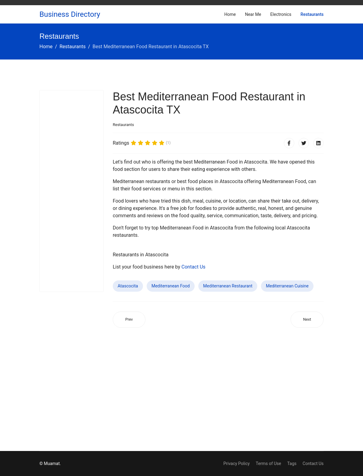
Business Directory (69, 14)
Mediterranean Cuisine (287, 285)
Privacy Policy (236, 463)
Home (230, 14)
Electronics (281, 14)
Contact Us (194, 267)
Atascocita (128, 285)
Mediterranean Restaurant (227, 285)
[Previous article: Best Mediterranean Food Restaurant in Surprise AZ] (129, 320)
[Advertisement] (71, 191)
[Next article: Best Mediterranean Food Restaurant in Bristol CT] (307, 320)
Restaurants (312, 14)
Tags (291, 463)
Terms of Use (268, 463)
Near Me (253, 14)
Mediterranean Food (171, 285)
